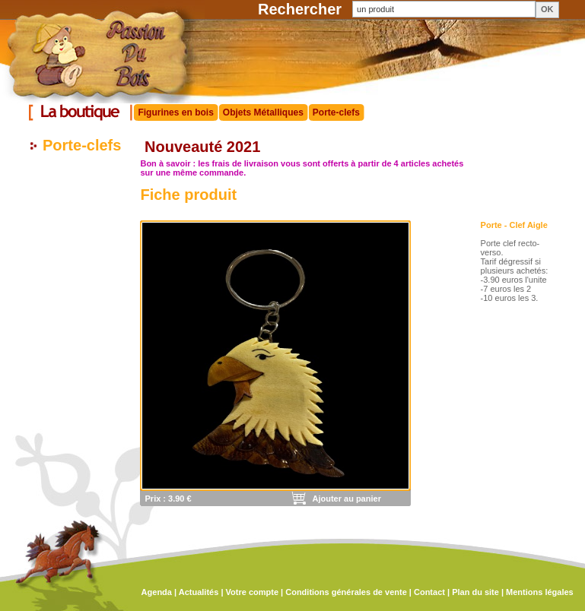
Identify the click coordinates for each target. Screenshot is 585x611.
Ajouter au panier (346, 498)
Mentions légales (540, 592)
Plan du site (475, 592)
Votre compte (252, 592)
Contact (429, 592)
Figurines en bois (175, 112)
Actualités (199, 592)
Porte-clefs (336, 112)
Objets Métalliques (263, 112)
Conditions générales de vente (346, 592)
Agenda (156, 592)
